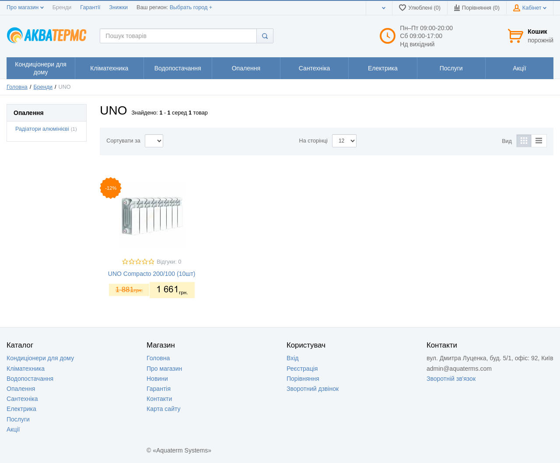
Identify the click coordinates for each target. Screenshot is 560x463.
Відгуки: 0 (169, 262)
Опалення (21, 388)
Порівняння (303, 378)
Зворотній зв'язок (451, 378)
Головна (17, 87)
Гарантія (159, 388)
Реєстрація (302, 368)
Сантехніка (22, 398)
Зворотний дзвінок (313, 388)
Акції (13, 429)
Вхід (292, 358)
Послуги (18, 419)
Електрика (21, 408)
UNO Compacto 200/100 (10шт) (152, 273)
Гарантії (90, 7)
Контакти (159, 398)
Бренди (62, 7)
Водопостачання (30, 378)
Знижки (118, 7)
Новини (157, 378)
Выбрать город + (191, 7)
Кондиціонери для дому (40, 358)
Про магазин (25, 7)
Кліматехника (26, 368)
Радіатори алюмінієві (42, 129)
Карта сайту (164, 408)
